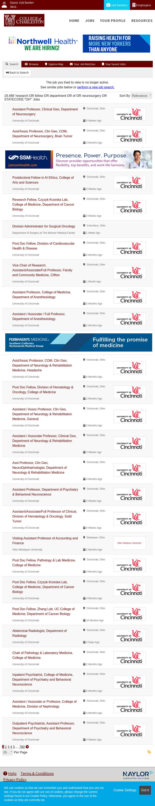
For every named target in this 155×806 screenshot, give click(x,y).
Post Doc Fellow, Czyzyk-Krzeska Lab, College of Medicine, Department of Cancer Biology (43, 587)
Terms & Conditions (37, 773)
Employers (141, 4)
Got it (145, 790)
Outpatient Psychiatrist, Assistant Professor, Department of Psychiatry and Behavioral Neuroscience (43, 728)
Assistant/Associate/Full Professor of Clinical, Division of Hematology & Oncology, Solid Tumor (44, 516)
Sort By (124, 95)
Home (74, 20)
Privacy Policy (14, 779)
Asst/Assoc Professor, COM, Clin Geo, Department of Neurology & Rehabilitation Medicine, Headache (42, 365)
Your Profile (113, 20)
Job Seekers (117, 4)
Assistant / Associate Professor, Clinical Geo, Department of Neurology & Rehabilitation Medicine (44, 440)
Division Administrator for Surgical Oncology (43, 226)
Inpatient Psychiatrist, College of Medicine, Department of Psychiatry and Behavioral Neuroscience (42, 679)
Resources (142, 20)
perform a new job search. (96, 87)
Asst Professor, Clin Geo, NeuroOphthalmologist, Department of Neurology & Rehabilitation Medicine (39, 467)
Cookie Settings (125, 790)
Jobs (89, 20)
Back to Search (17, 72)
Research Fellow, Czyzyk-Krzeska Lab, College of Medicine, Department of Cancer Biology (43, 204)
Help (10, 773)
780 (22, 747)
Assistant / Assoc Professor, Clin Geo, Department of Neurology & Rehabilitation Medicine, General (42, 414)
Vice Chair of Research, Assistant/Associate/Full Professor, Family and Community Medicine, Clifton (42, 270)
